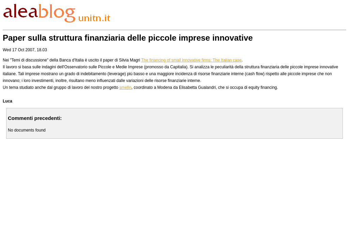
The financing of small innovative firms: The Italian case (191, 60)
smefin (125, 87)
